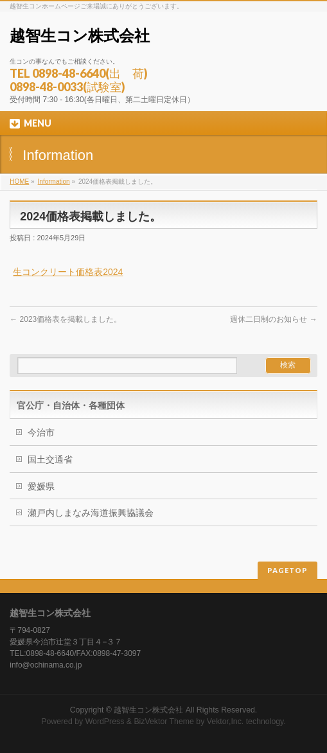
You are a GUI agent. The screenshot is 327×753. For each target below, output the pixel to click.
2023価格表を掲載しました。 (65, 319)
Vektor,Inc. (225, 721)
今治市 (41, 432)
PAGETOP (287, 570)
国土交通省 (50, 459)
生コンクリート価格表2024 (68, 272)
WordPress (105, 721)
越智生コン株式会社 (80, 35)
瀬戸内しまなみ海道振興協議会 (91, 513)
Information (54, 181)
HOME (19, 181)
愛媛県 (41, 486)
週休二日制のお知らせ (273, 319)
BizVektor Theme (164, 721)
